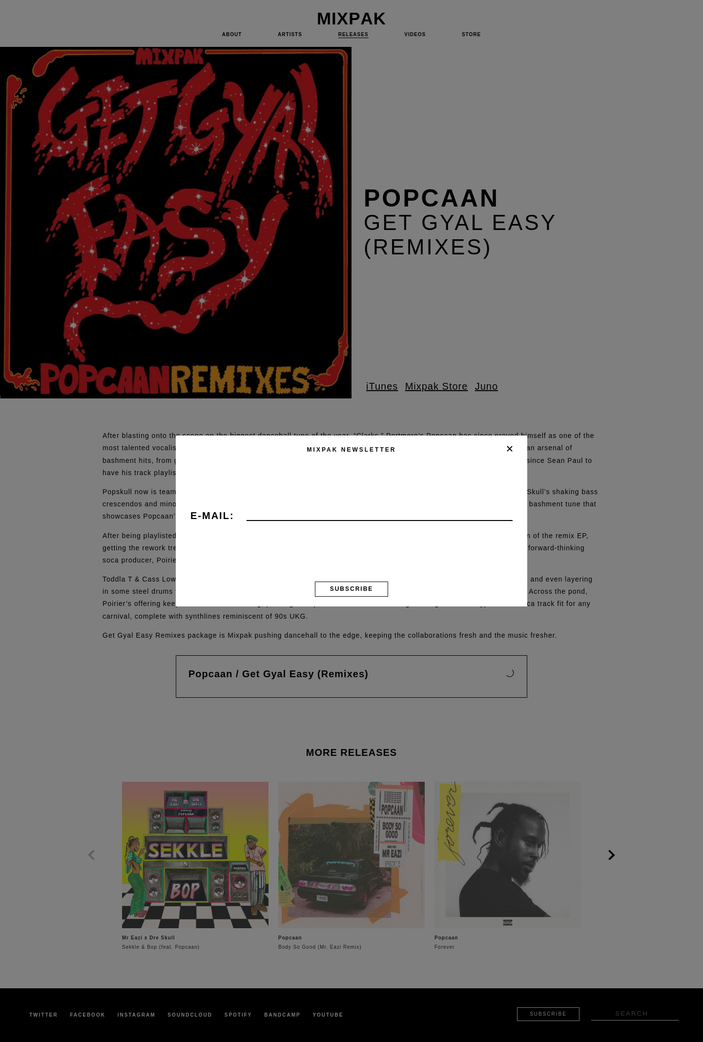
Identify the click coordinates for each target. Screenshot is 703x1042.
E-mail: (212, 516)
